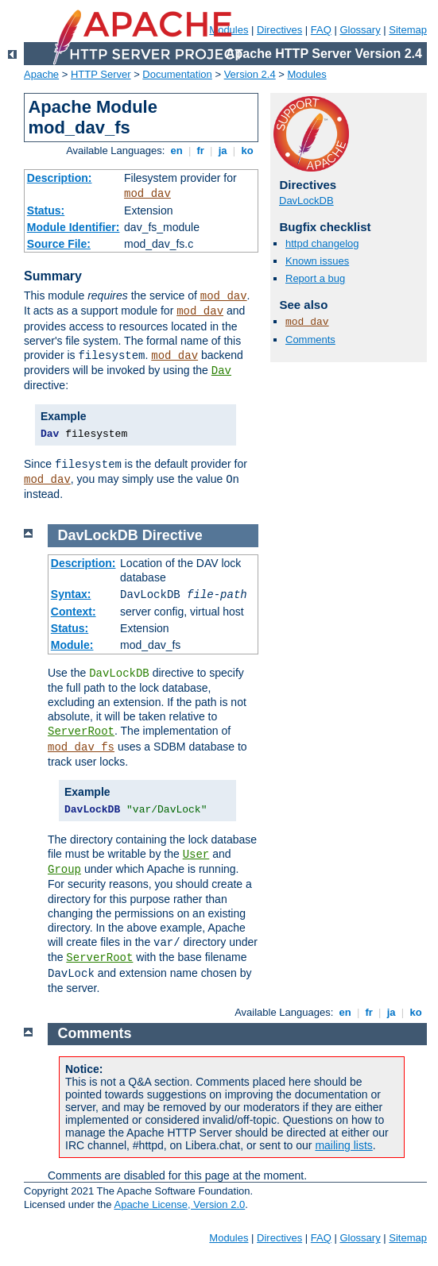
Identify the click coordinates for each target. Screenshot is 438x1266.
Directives (279, 30)
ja (222, 150)
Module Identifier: (73, 227)
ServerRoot (81, 731)
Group (64, 869)
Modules (307, 74)
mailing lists (343, 1145)
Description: (59, 178)
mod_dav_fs (81, 747)
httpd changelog (322, 243)
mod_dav (147, 193)
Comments (310, 339)
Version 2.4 (250, 74)
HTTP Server (101, 74)
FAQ (321, 30)
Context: (73, 611)
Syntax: (71, 594)
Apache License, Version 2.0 (179, 1204)
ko (247, 150)
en (176, 150)
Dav (221, 371)
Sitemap (408, 30)
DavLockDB (306, 200)
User (196, 854)
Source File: (59, 243)
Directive (172, 535)
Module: (72, 645)
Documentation (176, 74)
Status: (45, 210)
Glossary (359, 30)
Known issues (317, 261)
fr (200, 150)
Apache (41, 74)
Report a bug (315, 278)
